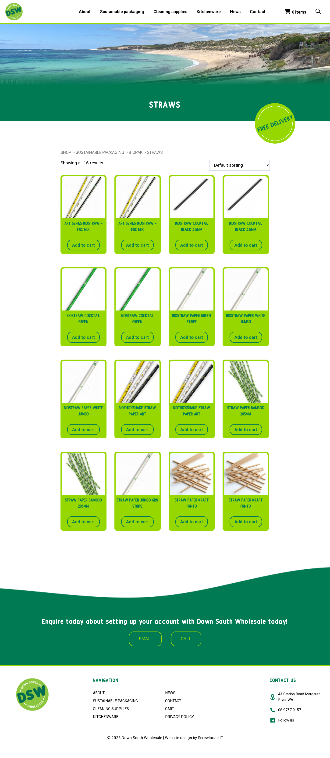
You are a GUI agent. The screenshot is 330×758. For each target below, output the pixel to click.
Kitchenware (209, 11)
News (235, 11)
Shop (65, 152)
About (85, 11)
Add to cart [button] (83, 245)
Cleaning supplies (170, 11)
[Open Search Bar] (318, 12)
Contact (258, 11)
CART (169, 709)
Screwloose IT (210, 737)
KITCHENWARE (105, 717)
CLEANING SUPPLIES (111, 709)
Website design (178, 737)
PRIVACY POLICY (179, 717)
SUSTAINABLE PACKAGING (115, 701)
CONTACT (173, 701)
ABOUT (99, 693)
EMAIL (145, 638)
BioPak (135, 152)
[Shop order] (239, 165)
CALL (186, 638)
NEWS (170, 693)
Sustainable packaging (122, 11)
